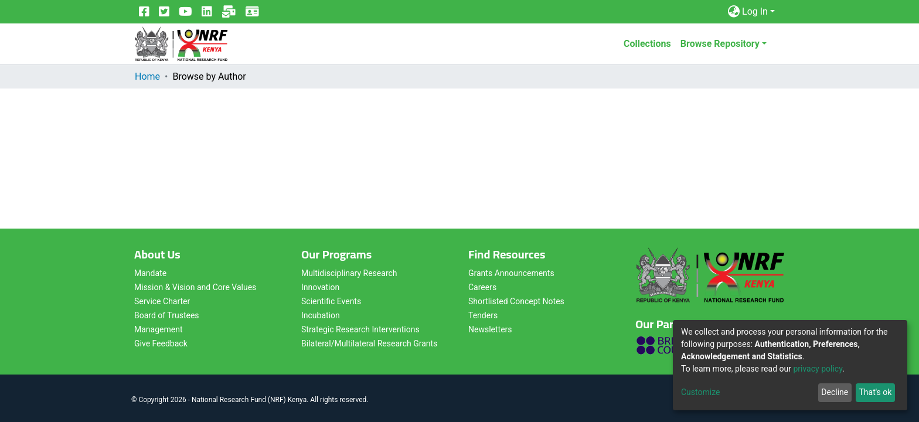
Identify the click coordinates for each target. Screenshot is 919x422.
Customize (700, 392)
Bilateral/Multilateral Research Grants (369, 343)
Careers (482, 287)
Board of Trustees (166, 315)
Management (158, 329)
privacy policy (817, 368)
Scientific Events (331, 301)
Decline (834, 392)
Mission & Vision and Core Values (195, 287)
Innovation (320, 287)
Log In (755, 11)
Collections (647, 43)
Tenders (483, 315)
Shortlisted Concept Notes (516, 301)
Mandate (150, 273)
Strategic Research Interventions (360, 329)
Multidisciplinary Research (349, 273)
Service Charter (162, 301)
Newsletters (490, 329)
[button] (733, 12)
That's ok (875, 392)
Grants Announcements (511, 273)
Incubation (320, 315)
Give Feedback (161, 343)
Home (147, 76)
